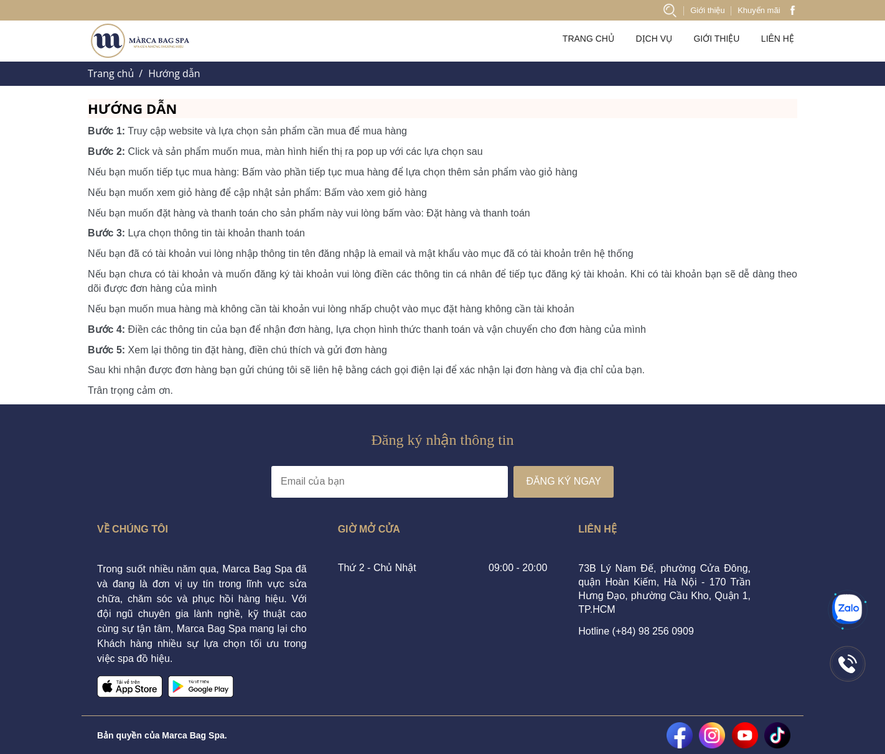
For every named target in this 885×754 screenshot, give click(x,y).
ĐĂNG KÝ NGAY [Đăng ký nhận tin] (563, 481)
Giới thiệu (707, 10)
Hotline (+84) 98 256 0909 (635, 631)
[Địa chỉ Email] (389, 482)
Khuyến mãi (758, 10)
